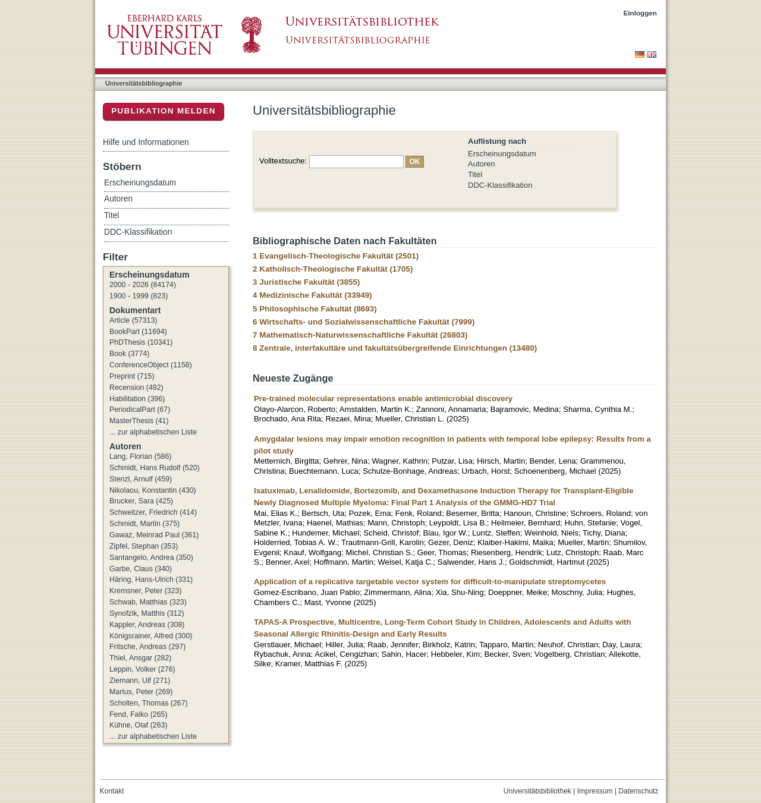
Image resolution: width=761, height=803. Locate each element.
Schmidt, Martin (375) (144, 523)
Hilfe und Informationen (146, 142)
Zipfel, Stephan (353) (143, 546)
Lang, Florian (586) (140, 456)
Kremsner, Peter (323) (145, 591)
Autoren (481, 163)
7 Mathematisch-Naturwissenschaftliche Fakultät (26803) (360, 334)
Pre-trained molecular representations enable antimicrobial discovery (383, 398)
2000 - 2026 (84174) (142, 285)
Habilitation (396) (137, 399)
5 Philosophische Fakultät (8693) (315, 308)
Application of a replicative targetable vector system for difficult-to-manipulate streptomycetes (430, 581)
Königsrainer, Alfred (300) (150, 636)
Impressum (595, 791)
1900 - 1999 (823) (138, 296)
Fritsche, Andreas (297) (147, 647)
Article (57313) (133, 320)
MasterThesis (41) (139, 421)
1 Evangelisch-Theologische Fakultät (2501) (336, 255)
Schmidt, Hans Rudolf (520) (154, 468)
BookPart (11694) (138, 332)
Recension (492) (136, 387)
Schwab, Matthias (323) (148, 602)
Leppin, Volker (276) (142, 669)
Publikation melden (163, 110)
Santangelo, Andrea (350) (151, 557)
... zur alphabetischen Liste (153, 432)
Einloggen (641, 13)
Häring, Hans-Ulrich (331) (151, 579)
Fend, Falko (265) (138, 714)
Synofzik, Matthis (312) (146, 613)
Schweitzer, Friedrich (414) (153, 512)
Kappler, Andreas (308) (146, 625)
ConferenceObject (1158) (150, 365)
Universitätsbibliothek (537, 791)
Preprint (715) (132, 376)
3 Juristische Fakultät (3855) (306, 282)
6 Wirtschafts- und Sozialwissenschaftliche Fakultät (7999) (363, 321)
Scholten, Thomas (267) (148, 703)
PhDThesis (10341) (140, 342)
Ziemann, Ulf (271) (139, 680)
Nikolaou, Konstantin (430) (152, 490)
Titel (475, 174)
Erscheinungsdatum (502, 153)
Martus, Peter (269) (140, 692)
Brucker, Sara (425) (141, 501)
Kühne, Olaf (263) (138, 725)
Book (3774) (129, 353)
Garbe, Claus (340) (140, 569)
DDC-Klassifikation (500, 185)
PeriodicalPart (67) (139, 409)
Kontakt (112, 791)
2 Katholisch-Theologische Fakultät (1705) (333, 268)
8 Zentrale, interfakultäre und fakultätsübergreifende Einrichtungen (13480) (395, 348)
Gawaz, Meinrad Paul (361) (154, 535)
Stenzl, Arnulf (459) (140, 479)
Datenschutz (638, 791)
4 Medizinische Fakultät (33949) (312, 295)
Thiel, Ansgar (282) (140, 658)
